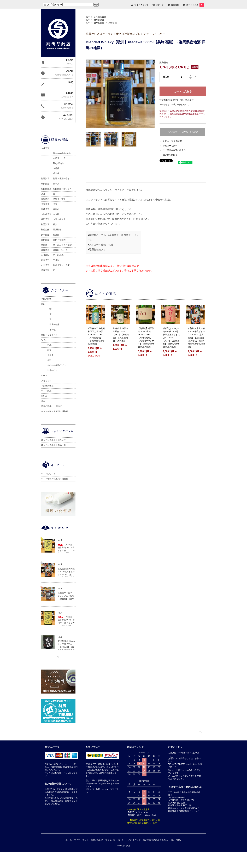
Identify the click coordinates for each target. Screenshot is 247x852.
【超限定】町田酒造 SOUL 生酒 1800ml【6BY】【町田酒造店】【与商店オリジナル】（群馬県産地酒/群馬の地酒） (146, 337)
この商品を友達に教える (174, 150)
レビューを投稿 (170, 145)
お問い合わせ (97, 840)
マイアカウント (141, 5)
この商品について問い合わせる (182, 132)
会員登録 (175, 5)
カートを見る (195, 5)
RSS (172, 840)
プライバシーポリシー (115, 840)
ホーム (69, 840)
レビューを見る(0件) (172, 141)
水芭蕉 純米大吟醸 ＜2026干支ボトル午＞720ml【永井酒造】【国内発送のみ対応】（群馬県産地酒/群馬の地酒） (196, 337)
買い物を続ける (170, 155)
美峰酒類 (112, 23)
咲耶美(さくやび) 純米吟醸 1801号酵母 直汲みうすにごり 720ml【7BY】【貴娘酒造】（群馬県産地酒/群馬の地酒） (171, 337)
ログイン (160, 5)
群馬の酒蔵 (99, 20)
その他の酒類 (99, 17)
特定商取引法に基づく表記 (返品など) (177, 100)
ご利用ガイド (134, 840)
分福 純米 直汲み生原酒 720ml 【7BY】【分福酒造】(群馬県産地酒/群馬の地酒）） (121, 334)
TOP (88, 17)
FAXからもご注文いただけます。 (175, 104)
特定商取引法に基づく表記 (155, 840)
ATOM (178, 840)
